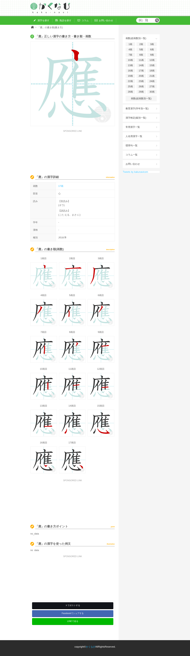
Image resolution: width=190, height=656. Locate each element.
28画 (130, 91)
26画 (141, 86)
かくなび (90, 646)
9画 (152, 54)
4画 (130, 49)
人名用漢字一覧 (134, 136)
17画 (60, 186)
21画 (152, 76)
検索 (157, 20)
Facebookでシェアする (73, 613)
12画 (152, 60)
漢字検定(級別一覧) (136, 117)
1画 (130, 44)
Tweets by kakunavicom (135, 172)
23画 (141, 81)
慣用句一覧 (131, 145)
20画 (141, 76)
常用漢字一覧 (133, 127)
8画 (141, 54)
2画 (141, 44)
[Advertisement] (72, 150)
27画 (152, 86)
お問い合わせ (133, 164)
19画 (130, 76)
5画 (141, 49)
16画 (130, 70)
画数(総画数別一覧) (141, 98)
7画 (130, 54)
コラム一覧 (131, 154)
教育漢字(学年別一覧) (137, 108)
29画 (141, 91)
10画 (130, 60)
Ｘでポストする (72, 605)
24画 (152, 81)
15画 (152, 65)
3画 (152, 44)
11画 (141, 60)
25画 (130, 86)
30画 (152, 91)
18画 (152, 70)
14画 (141, 65)
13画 (130, 65)
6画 (152, 49)
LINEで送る (72, 621)
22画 (130, 81)
